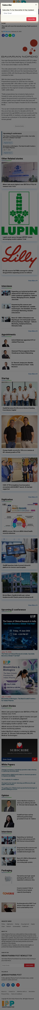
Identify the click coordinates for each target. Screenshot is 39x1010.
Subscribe (31, 19)
